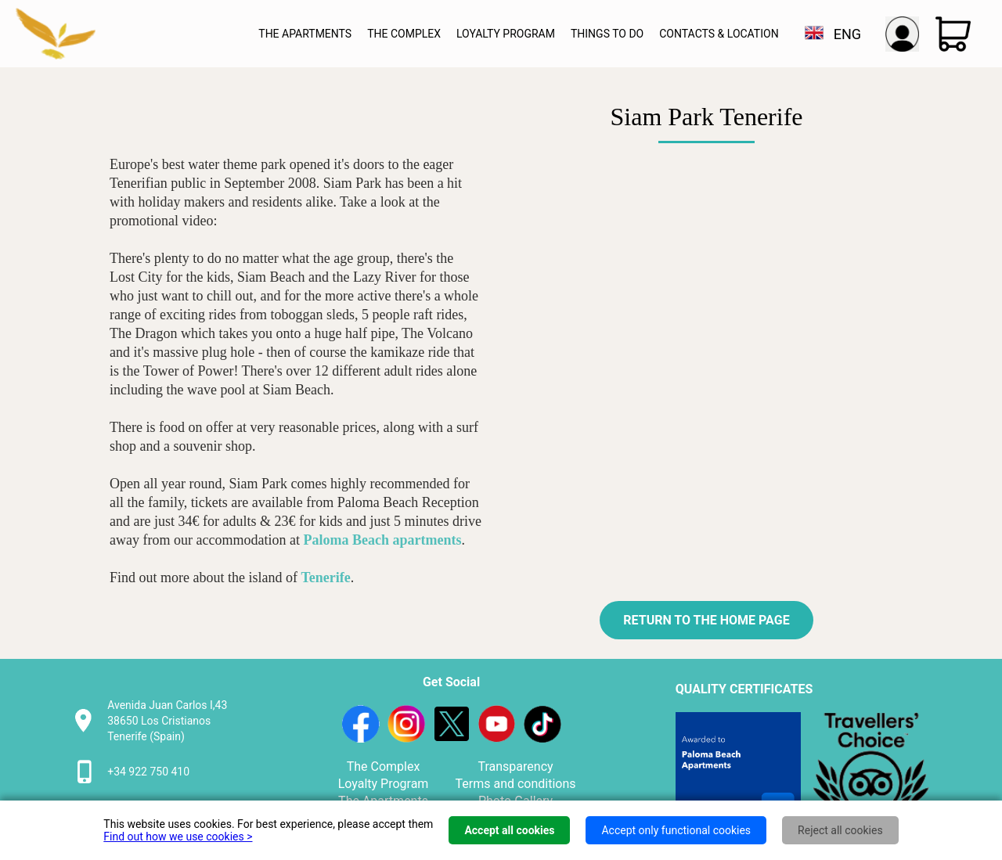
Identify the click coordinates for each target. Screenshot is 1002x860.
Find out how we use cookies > (177, 836)
